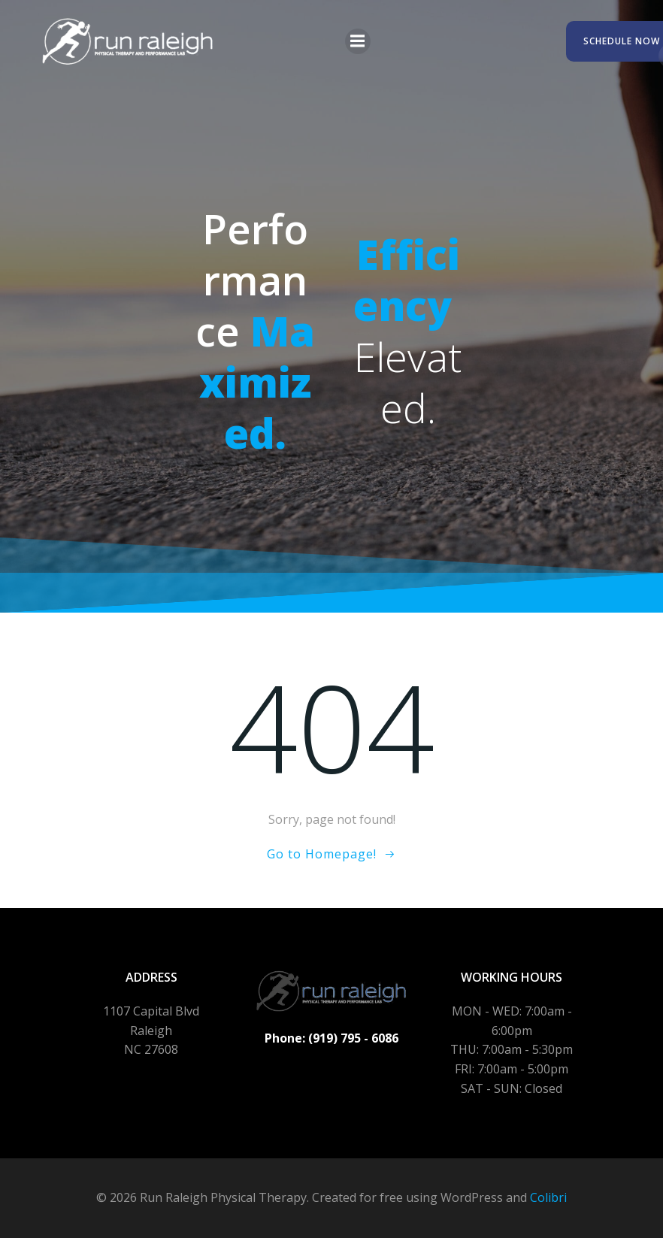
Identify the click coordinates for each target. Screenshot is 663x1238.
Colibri (548, 1197)
